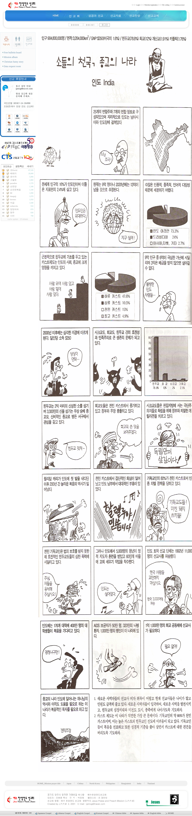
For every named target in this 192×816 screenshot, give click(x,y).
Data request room (11, 66)
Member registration (150, 5)
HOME (169, 813)
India (139, 783)
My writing (165, 5)
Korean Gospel (101, 813)
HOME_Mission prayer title (48, 783)
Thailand (151, 783)
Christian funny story (12, 61)
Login (138, 5)
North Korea (95, 783)
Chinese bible (119, 813)
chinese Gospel (63, 813)
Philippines (110, 783)
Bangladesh (126, 783)
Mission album (10, 57)
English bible (154, 813)
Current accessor (179, 5)
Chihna (80, 783)
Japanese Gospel (43, 813)
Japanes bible (137, 813)
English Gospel (82, 813)
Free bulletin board (11, 52)
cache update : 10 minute (17, 219)
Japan (69, 783)
